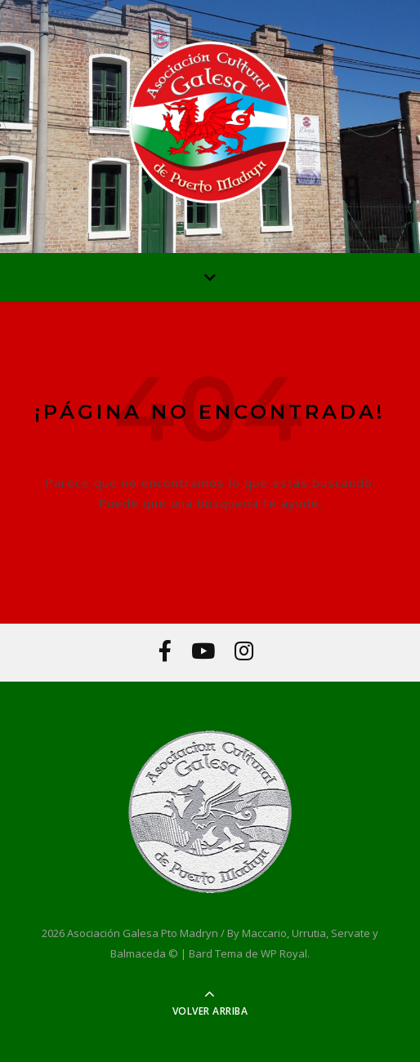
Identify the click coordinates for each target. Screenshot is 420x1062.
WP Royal (284, 953)
